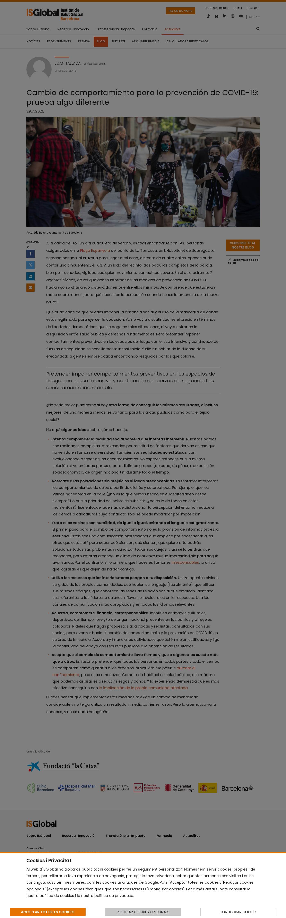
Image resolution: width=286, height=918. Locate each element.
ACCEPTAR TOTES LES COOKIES (47, 912)
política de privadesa (113, 895)
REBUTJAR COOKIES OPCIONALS (143, 912)
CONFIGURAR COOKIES (238, 912)
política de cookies (57, 895)
